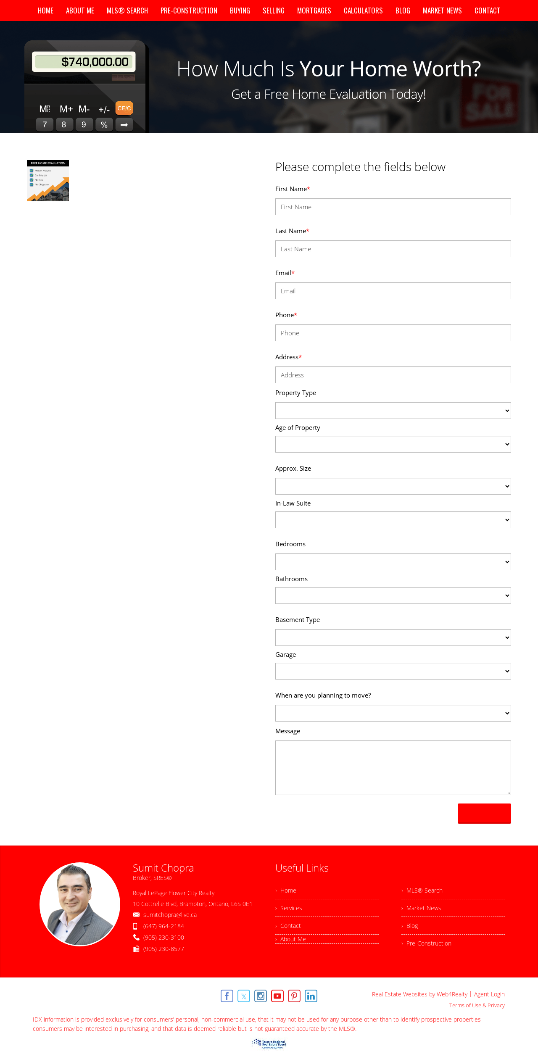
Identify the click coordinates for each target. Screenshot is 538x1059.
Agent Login (489, 994)
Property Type (295, 392)
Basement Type (297, 619)
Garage (285, 654)
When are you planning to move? (323, 695)
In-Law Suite (293, 503)
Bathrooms (291, 578)
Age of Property (297, 427)
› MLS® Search (422, 890)
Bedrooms (290, 544)
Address (288, 357)
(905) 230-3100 (163, 937)
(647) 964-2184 (163, 926)
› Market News (421, 908)
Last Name (292, 231)
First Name (292, 188)
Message (287, 731)
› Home (285, 890)
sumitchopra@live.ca (170, 915)
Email (285, 273)
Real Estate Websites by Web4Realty (419, 994)
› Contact (288, 926)
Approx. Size (293, 468)
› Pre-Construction (426, 943)
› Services (288, 908)
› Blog (409, 926)
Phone (286, 315)
